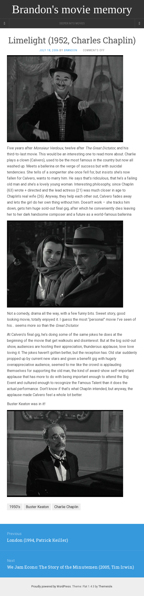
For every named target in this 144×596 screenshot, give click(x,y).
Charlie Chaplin (66, 507)
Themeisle (105, 586)
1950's (14, 507)
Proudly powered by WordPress (51, 586)
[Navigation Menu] (139, 23)
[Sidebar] (4, 23)
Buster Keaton (37, 507)
